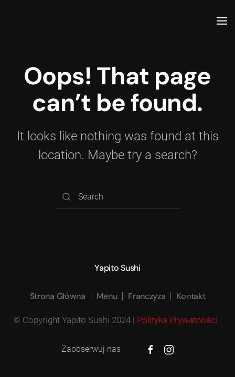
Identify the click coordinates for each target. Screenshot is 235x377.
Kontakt (190, 296)
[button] (222, 21)
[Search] (117, 197)
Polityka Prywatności (178, 320)
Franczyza (146, 296)
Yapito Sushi (117, 267)
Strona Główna (58, 296)
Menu (107, 296)
